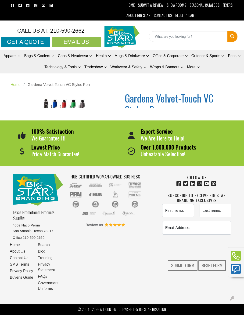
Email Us (76, 42)
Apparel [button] (10, 56)
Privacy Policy (21, 271)
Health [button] (101, 56)
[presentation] (197, 247)
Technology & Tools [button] (60, 67)
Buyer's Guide (21, 277)
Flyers (228, 5)
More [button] (191, 67)
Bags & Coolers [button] (37, 56)
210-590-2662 (66, 31)
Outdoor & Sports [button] (205, 56)
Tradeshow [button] (93, 67)
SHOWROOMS (176, 5)
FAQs (42, 276)
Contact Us (19, 258)
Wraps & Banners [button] (164, 67)
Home (15, 245)
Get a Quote (25, 42)
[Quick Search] (188, 36)
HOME (130, 5)
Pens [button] (232, 56)
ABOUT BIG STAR (138, 15)
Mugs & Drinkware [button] (130, 56)
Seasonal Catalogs (204, 5)
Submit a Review (150, 5)
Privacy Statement (46, 267)
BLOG (179, 15)
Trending (45, 258)
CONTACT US (163, 15)
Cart (191, 15)
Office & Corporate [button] (168, 56)
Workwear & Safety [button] (126, 67)
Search (44, 245)
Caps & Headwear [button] (73, 56)
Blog (41, 251)
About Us (17, 251)
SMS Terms (19, 264)
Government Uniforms (48, 286)
